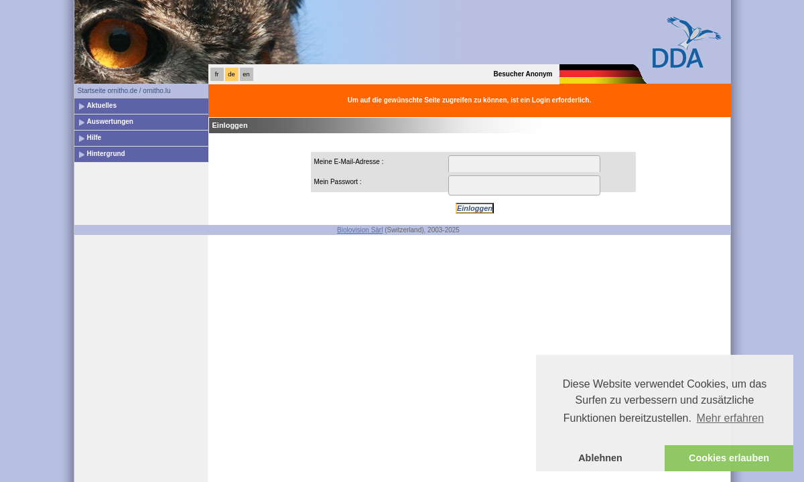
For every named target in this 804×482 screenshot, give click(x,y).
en (246, 74)
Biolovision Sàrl (360, 230)
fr (217, 74)
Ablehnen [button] (600, 458)
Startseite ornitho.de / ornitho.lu (124, 90)
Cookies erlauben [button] (729, 458)
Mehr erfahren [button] (730, 418)
